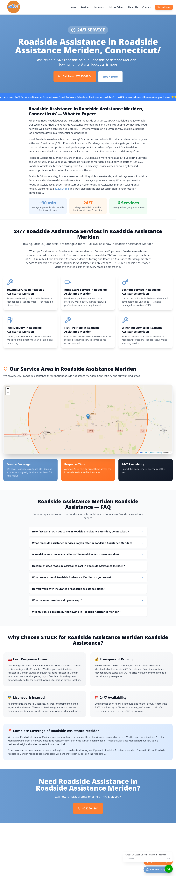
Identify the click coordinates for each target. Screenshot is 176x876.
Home (72, 7)
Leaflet (143, 453)
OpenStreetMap (156, 453)
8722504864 (61, 188)
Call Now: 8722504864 (75, 76)
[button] (88, 417)
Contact (146, 7)
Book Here (110, 76)
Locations (99, 7)
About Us (133, 7)
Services (85, 7)
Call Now (164, 7)
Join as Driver (116, 7)
